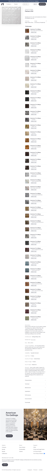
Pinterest (35, 469)
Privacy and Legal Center (39, 449)
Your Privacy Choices (39, 453)
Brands (16, 4)
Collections (4, 453)
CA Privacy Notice (37, 451)
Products (9, 4)
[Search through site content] (27, 4)
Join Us (5, 464)
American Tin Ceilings (29, 9)
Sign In (35, 4)
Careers (21, 451)
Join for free (42, 4)
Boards (3, 451)
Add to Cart (33, 80)
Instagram (29, 469)
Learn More (9, 435)
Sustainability (22, 449)
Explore (37, 1)
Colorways (28, 26)
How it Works (22, 447)
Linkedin (41, 469)
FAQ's (34, 447)
